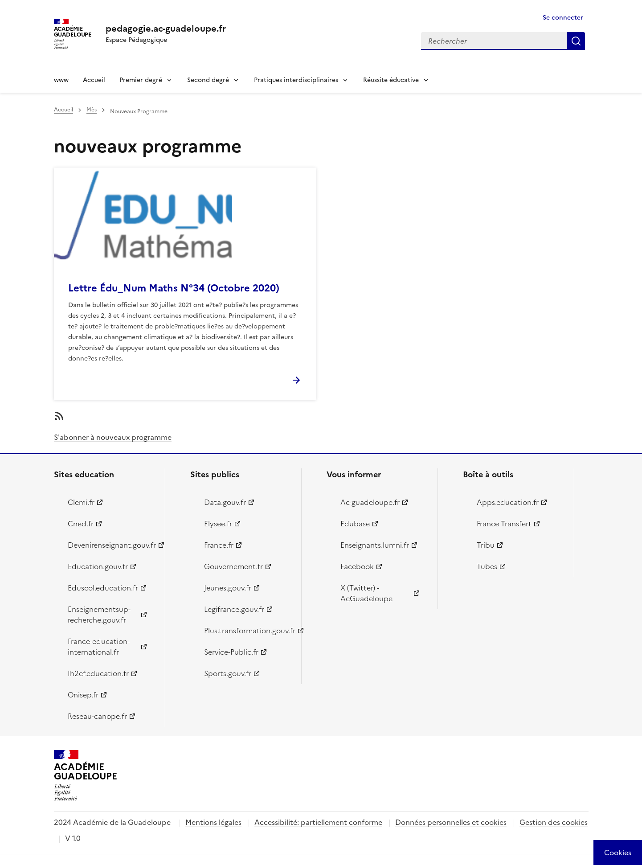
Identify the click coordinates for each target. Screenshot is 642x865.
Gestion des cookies (553, 822)
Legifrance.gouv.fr (234, 609)
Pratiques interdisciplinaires (296, 80)
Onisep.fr (83, 694)
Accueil (94, 80)
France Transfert (504, 523)
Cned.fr (81, 523)
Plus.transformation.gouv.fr (247, 630)
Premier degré (140, 80)
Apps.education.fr (508, 502)
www (61, 80)
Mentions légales (213, 822)
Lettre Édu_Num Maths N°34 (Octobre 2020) (173, 288)
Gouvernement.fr (233, 566)
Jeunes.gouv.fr (227, 587)
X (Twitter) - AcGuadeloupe (366, 593)
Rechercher (576, 41)
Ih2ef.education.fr (98, 673)
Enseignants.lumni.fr (374, 545)
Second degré (208, 80)
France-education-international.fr (99, 646)
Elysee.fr (218, 523)
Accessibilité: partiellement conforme (318, 822)
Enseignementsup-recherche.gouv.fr (99, 614)
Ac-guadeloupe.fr (370, 502)
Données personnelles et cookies (451, 822)
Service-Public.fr (231, 652)
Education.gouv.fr (98, 566)
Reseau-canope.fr (97, 716)
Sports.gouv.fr (227, 673)
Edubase (355, 523)
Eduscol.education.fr (103, 587)
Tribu (486, 545)
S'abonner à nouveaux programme (113, 437)
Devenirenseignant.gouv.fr (111, 545)
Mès (91, 110)
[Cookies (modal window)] (617, 852)
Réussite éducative (391, 80)
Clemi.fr (81, 502)
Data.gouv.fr (225, 502)
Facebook (357, 566)
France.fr (218, 545)
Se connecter (563, 17)
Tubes (487, 566)
